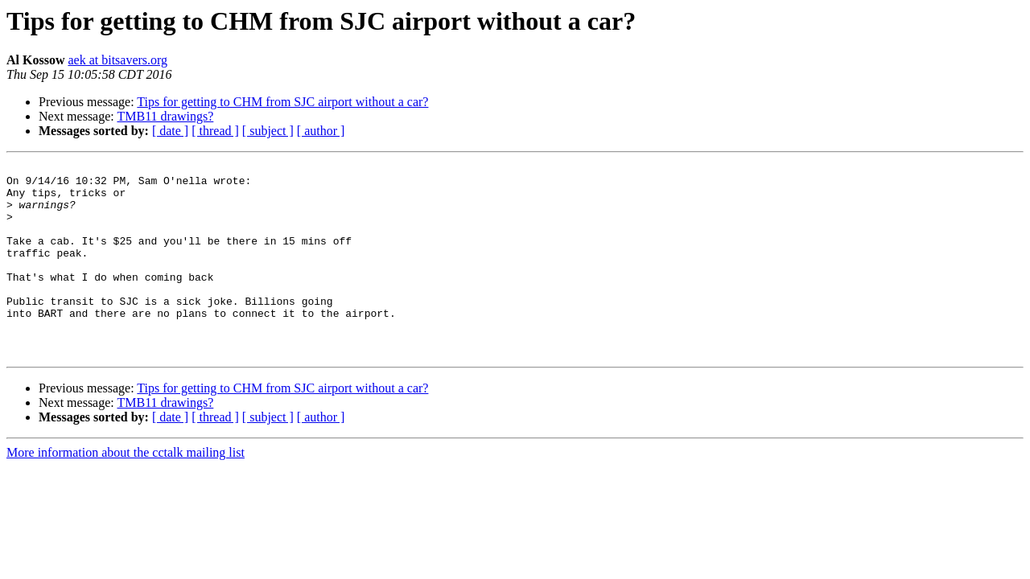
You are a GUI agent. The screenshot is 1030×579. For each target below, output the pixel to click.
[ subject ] (268, 131)
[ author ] (321, 131)
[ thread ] (215, 131)
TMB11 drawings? (165, 116)
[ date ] (170, 131)
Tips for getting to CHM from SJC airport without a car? (282, 102)
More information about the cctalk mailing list (125, 491)
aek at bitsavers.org (117, 60)
